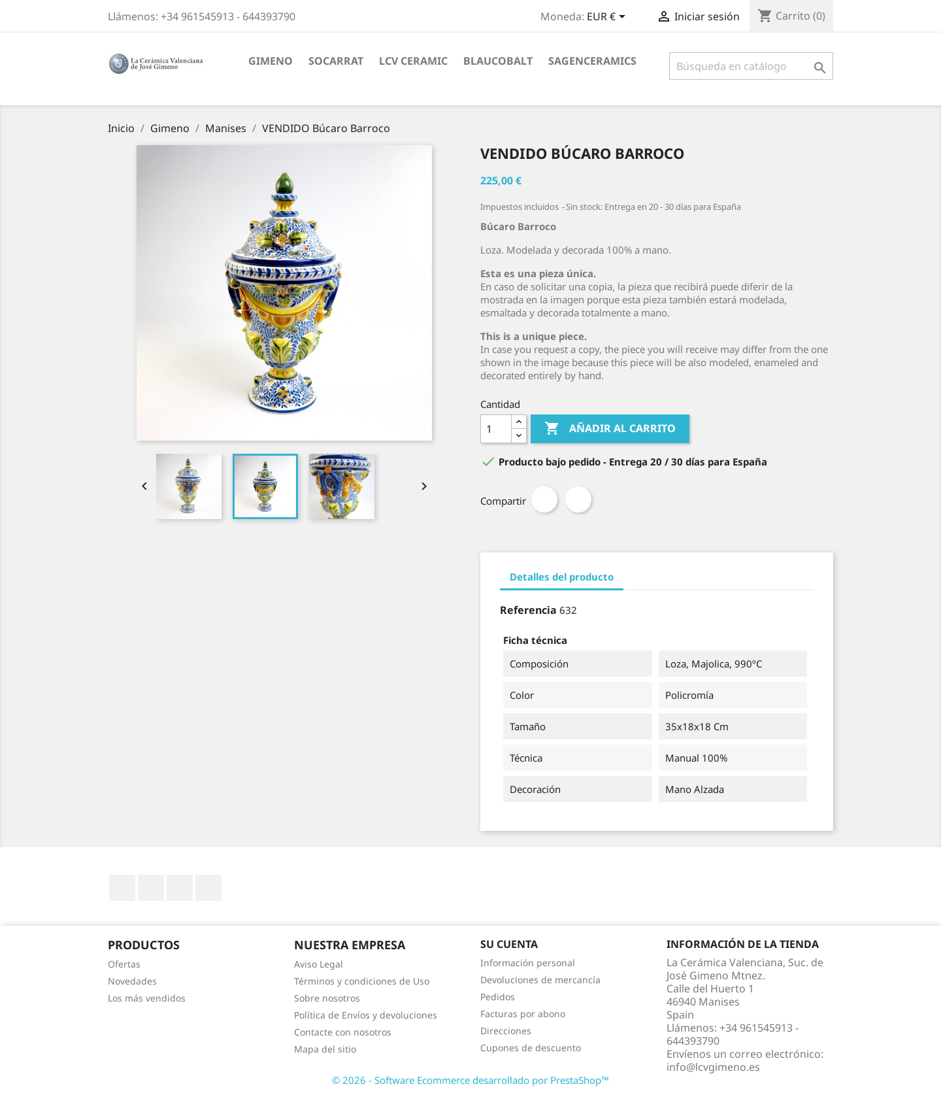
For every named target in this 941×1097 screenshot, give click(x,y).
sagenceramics (592, 61)
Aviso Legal (318, 964)
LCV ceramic (413, 61)
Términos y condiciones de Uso (361, 981)
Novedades (132, 981)
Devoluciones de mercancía (540, 979)
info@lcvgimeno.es (713, 1067)
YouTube (151, 888)
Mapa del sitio (325, 1049)
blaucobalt (498, 61)
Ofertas (124, 964)
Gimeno (270, 61)
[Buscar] (751, 66)
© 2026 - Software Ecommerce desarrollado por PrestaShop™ (470, 1080)
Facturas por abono (522, 1013)
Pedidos (497, 996)
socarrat (335, 61)
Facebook (122, 888)
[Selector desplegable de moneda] (608, 17)
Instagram (208, 888)
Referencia (528, 609)
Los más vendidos (147, 998)
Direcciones (505, 1030)
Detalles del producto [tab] (562, 576)
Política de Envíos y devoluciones (365, 1015)
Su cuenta (509, 944)
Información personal (527, 962)
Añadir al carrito (610, 428)
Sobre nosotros (327, 998)
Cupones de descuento (530, 1047)
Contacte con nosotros (342, 1032)
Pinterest (578, 499)
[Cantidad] (496, 428)
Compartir (544, 499)
